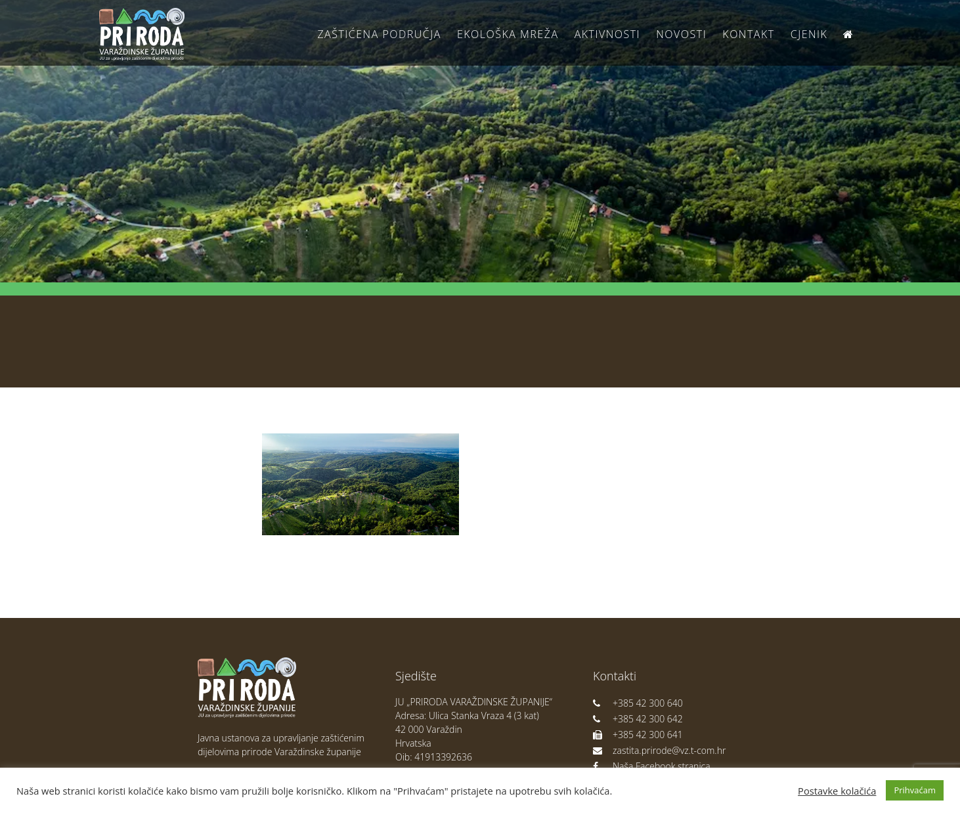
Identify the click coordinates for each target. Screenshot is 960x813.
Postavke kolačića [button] (837, 791)
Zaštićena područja (379, 34)
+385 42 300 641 (638, 734)
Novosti (681, 34)
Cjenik (809, 34)
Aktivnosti (607, 34)
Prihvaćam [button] (915, 790)
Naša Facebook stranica (651, 766)
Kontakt (748, 34)
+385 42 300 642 (638, 719)
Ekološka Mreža (508, 34)
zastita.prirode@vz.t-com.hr (659, 750)
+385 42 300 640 (638, 703)
